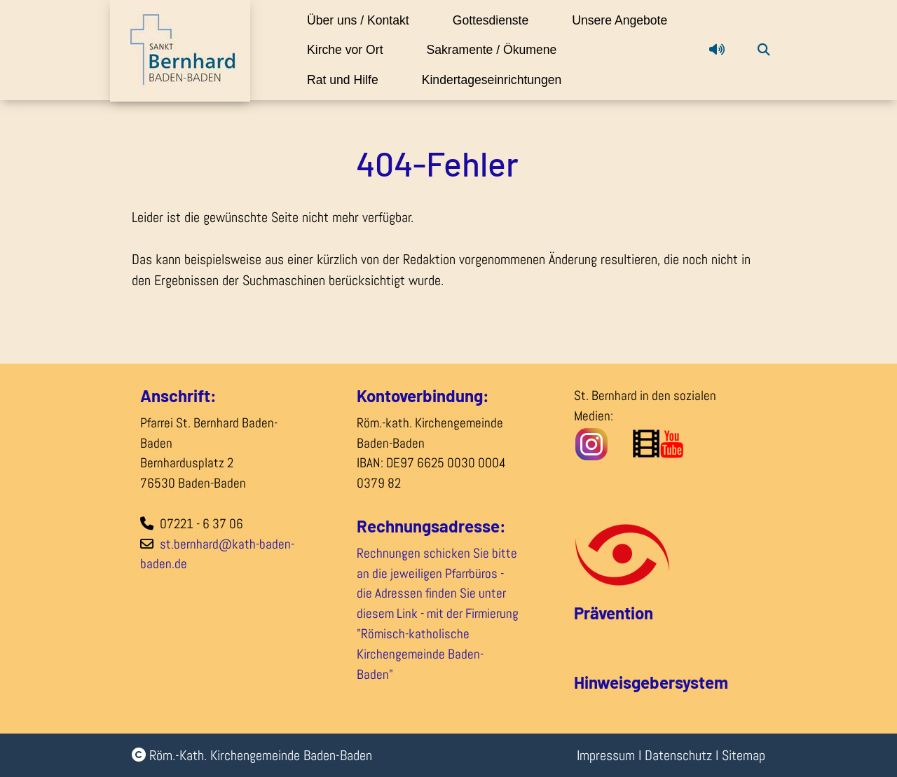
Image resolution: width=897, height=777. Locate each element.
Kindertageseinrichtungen (378, 109)
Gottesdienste (505, 20)
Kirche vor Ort (498, 50)
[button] (716, 65)
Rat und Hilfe (531, 80)
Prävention (613, 613)
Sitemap (743, 755)
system (701, 682)
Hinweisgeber (624, 682)
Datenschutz (678, 755)
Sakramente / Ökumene (374, 80)
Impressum (606, 755)
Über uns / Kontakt (360, 20)
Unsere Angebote (356, 50)
